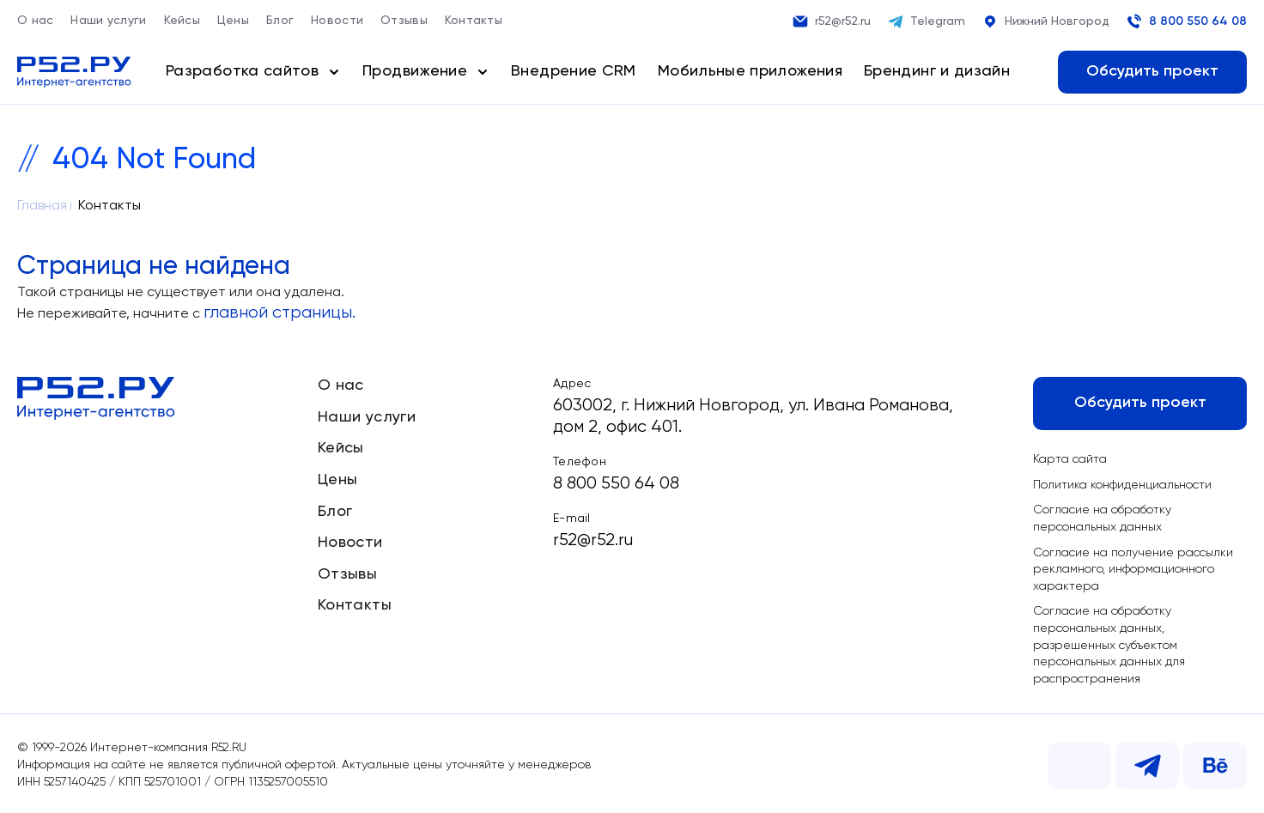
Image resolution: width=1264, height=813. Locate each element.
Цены (233, 21)
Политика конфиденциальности (1122, 485)
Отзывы (404, 21)
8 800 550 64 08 (1187, 21)
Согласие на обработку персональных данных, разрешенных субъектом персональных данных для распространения (1109, 644)
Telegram (926, 21)
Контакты (473, 21)
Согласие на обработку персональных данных (1102, 518)
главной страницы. (280, 313)
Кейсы (182, 21)
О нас (35, 21)
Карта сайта (1070, 459)
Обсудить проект (1152, 71)
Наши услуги (108, 21)
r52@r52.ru (832, 21)
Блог (280, 21)
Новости (337, 21)
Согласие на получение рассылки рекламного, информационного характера (1133, 569)
